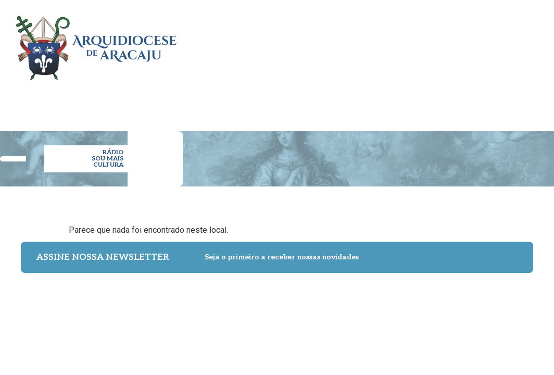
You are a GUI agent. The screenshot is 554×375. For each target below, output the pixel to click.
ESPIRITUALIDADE (364, 103)
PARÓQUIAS (251, 103)
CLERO (210, 103)
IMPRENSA (471, 103)
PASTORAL (301, 103)
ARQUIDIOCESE (162, 103)
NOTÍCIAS (426, 103)
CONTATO (516, 103)
